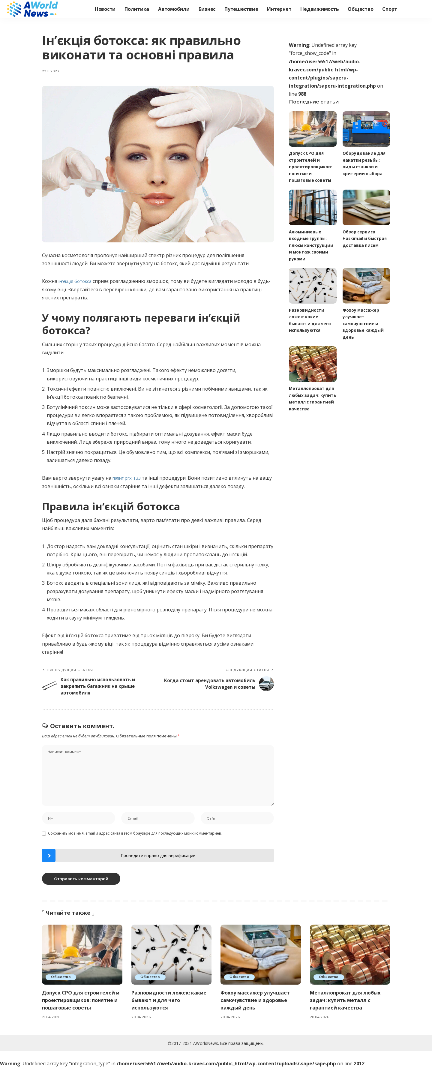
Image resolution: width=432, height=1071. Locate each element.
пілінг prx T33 (128, 478)
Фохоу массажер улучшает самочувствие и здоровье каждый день (364, 324)
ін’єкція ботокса (77, 281)
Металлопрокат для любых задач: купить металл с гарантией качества (347, 1003)
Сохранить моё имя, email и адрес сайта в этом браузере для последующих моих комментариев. (135, 836)
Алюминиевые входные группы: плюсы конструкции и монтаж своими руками (312, 245)
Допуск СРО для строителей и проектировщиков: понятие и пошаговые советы (311, 166)
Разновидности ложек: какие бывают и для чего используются (171, 1003)
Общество (61, 981)
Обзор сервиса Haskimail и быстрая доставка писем (365, 238)
